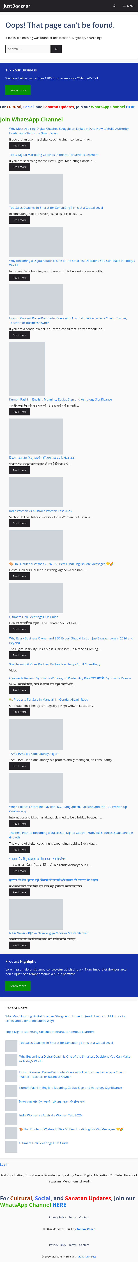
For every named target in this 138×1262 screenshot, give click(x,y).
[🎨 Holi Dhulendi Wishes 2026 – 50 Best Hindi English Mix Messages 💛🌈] (36, 546)
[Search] (56, 49)
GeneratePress (87, 1256)
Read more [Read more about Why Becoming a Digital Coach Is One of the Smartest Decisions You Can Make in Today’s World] (20, 277)
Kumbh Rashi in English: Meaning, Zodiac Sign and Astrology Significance (60, 399)
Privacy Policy (57, 1217)
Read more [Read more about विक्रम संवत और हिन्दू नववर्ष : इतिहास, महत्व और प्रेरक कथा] (20, 470)
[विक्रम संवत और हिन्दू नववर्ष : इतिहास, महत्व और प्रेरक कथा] (36, 437)
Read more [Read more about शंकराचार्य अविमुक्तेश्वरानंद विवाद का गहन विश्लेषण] (20, 871)
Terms (73, 1217)
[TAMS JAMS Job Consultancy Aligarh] (36, 735)
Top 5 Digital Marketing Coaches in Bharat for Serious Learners (53, 155)
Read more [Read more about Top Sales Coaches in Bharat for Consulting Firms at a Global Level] (20, 220)
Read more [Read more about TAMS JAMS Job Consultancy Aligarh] (20, 766)
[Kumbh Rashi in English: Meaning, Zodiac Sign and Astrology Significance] (27, 369)
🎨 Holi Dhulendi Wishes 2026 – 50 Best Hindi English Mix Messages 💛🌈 (61, 564)
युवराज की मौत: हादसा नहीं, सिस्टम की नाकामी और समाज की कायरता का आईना (53, 880)
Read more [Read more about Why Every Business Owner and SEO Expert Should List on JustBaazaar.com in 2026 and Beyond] (20, 655)
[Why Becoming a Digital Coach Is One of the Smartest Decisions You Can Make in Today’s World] (36, 242)
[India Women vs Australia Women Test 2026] (36, 493)
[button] (114, 6)
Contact (84, 1217)
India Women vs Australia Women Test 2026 (40, 511)
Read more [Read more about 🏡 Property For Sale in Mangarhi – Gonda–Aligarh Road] (20, 711)
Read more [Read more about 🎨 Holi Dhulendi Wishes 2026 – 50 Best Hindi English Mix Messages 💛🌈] (20, 576)
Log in (4, 1164)
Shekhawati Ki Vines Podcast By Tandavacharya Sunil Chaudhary (54, 664)
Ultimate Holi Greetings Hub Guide (33, 617)
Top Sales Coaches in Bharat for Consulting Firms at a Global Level (56, 207)
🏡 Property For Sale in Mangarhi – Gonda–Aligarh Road (48, 699)
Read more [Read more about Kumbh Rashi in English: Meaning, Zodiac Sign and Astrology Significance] (20, 411)
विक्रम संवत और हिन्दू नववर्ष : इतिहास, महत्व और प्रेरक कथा (42, 458)
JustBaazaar (17, 6)
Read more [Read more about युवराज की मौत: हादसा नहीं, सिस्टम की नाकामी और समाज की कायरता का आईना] (20, 892)
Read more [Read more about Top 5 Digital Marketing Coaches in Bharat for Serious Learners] (20, 167)
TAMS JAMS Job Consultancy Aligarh (34, 754)
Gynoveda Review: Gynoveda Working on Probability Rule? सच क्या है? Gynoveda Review (70, 678)
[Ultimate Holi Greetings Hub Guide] (36, 599)
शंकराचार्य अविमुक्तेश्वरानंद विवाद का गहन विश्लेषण (37, 859)
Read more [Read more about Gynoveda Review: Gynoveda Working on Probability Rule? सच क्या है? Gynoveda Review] (20, 690)
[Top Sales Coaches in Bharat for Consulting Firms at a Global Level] (36, 189)
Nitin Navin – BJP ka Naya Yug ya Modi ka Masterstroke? (48, 933)
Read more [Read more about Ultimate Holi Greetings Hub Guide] (20, 629)
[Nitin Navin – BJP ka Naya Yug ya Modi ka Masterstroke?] (36, 915)
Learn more (18, 90)
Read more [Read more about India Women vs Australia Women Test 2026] (20, 523)
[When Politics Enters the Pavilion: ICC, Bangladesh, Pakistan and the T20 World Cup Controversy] (36, 788)
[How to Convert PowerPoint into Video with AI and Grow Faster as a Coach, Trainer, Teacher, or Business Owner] (36, 300)
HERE (130, 106)
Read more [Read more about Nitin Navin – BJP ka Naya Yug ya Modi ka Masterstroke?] (20, 945)
